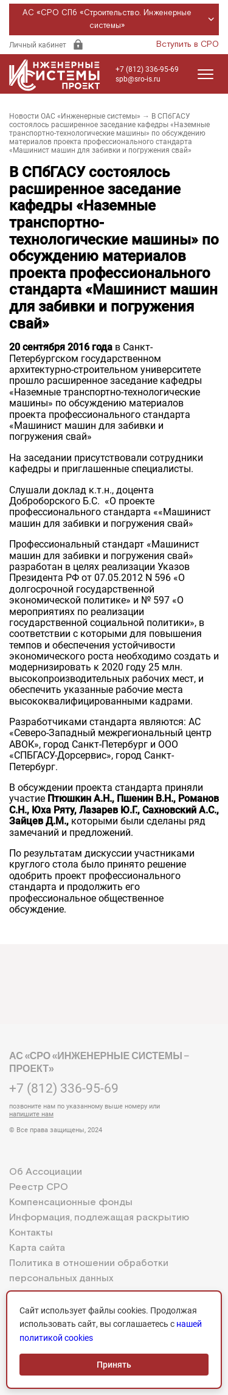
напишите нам (31, 1114)
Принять (114, 1364)
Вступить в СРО (187, 44)
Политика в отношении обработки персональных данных (88, 1271)
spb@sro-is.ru (138, 79)
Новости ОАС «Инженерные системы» (74, 116)
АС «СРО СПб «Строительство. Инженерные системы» (120, 19)
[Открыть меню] (205, 74)
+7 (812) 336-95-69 (147, 69)
